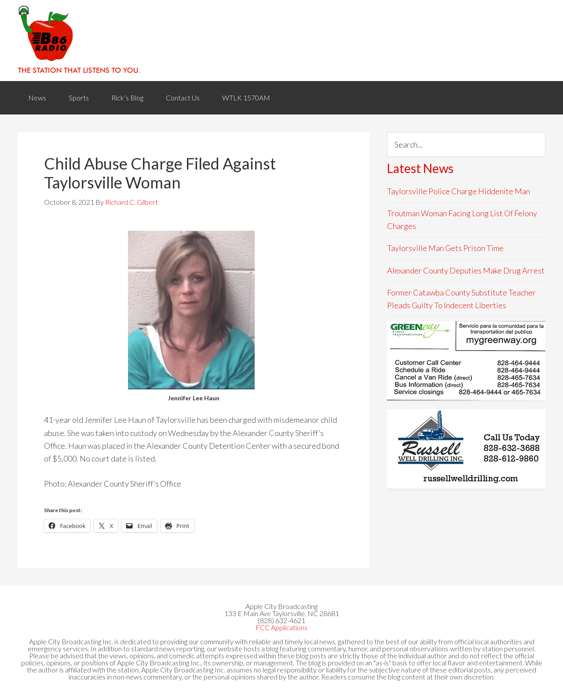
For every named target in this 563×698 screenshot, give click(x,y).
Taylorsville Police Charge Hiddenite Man (458, 191)
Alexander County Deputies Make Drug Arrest (466, 270)
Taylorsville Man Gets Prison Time (445, 248)
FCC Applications (281, 627)
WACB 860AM (281, 40)
